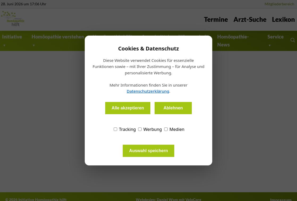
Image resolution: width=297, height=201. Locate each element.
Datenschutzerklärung (148, 91)
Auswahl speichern (148, 150)
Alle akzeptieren (128, 108)
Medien (174, 129)
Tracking (125, 129)
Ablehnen (173, 108)
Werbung (150, 129)
